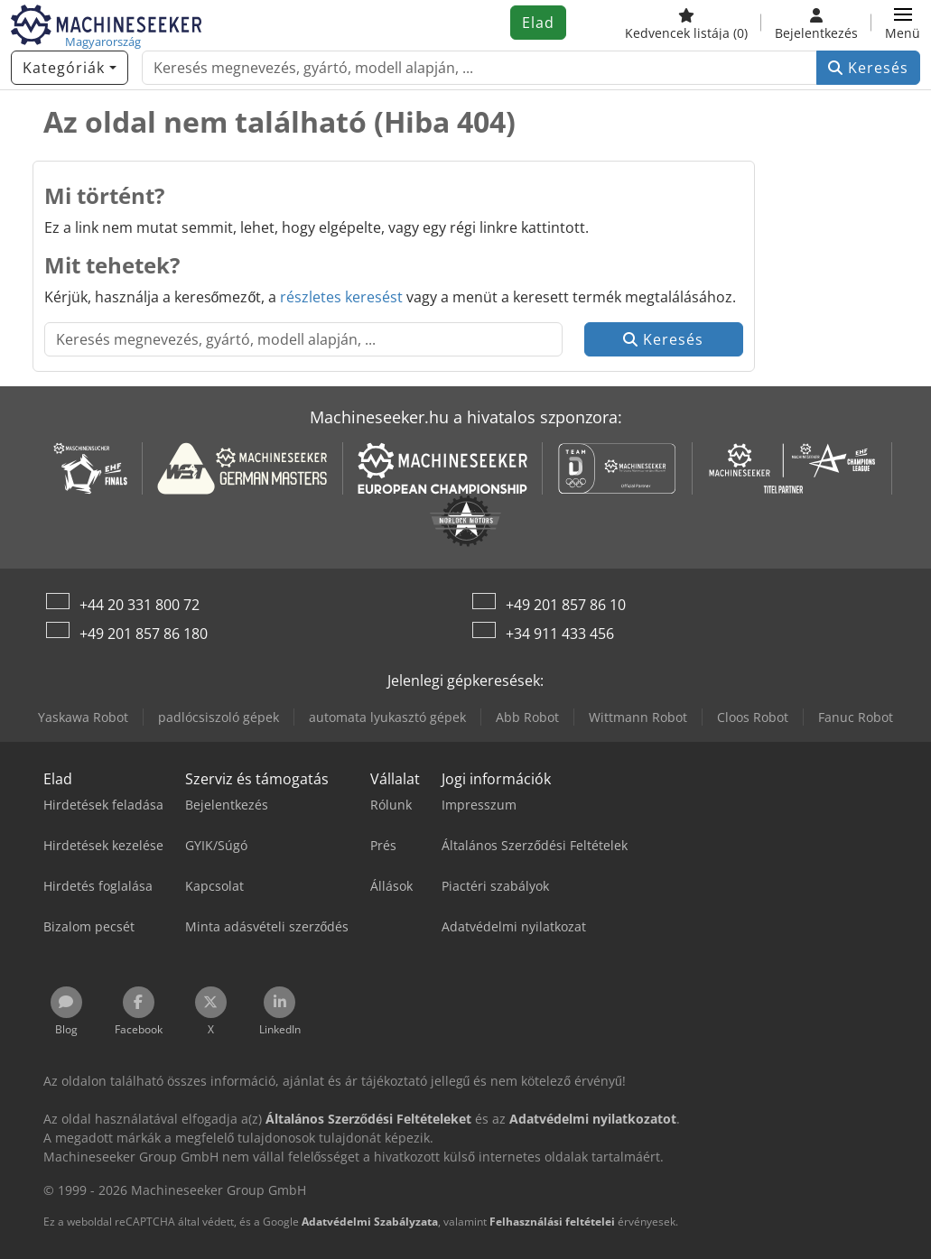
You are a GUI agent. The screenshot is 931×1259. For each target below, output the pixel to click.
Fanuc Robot (855, 717)
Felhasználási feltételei (552, 1221)
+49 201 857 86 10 (566, 605)
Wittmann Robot (638, 717)
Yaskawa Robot (83, 717)
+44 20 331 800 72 (139, 605)
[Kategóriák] (69, 68)
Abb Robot (527, 717)
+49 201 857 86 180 (143, 633)
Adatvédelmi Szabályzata (370, 1221)
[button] (902, 22)
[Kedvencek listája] (686, 22)
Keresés (868, 68)
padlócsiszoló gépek (218, 717)
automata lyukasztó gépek (387, 717)
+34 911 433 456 (560, 633)
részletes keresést (341, 297)
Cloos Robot (752, 717)
